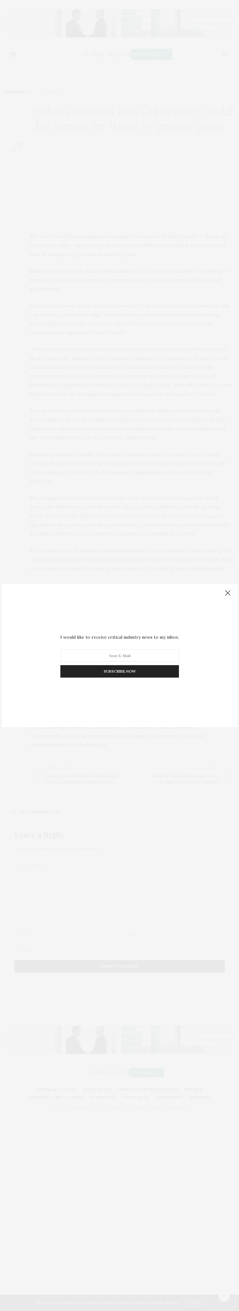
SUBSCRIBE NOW (120, 671)
